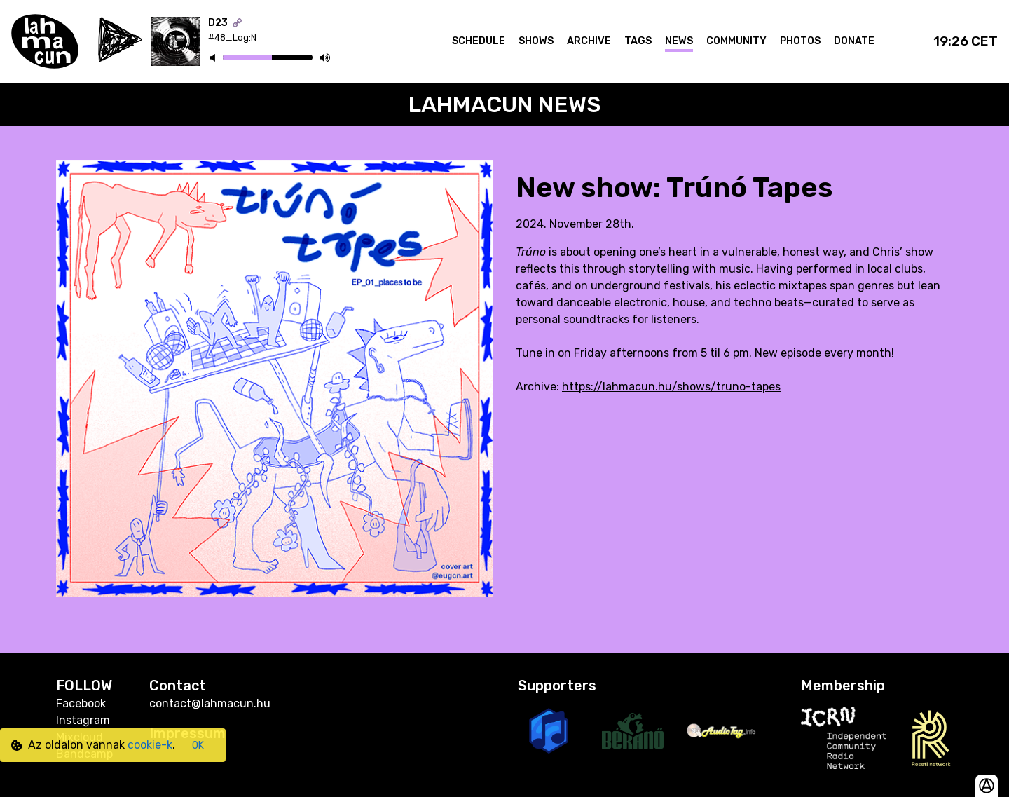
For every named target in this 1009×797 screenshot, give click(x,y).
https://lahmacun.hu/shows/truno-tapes (671, 386)
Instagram (83, 720)
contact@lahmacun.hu (209, 703)
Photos (800, 41)
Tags (638, 41)
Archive (589, 41)
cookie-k (150, 744)
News (679, 41)
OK (198, 745)
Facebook (81, 703)
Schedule (478, 41)
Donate (854, 41)
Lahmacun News (505, 104)
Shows (536, 41)
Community (736, 41)
